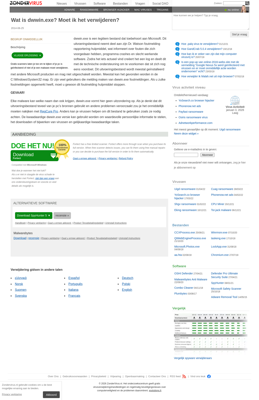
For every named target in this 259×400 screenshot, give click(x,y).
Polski (126, 284)
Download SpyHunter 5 (32, 215)
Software (100, 3)
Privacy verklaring (12, 394)
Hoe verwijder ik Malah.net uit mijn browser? (207, 76)
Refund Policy (126, 158)
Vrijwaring (115, 376)
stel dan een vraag (45, 178)
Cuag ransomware (222, 189)
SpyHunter (217, 282)
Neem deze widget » (186, 133)
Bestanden (120, 3)
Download (20, 238)
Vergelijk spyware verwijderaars (193, 358)
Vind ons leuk (200, 376)
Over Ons (53, 376)
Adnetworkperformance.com (195, 122)
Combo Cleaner (183, 287)
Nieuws (62, 3)
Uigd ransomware (230, 129)
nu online (233, 9)
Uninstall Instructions (116, 223)
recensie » (62, 215)
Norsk (19, 284)
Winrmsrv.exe (219, 232)
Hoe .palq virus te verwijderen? (199, 43)
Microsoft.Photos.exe (187, 246)
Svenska (21, 295)
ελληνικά (21, 278)
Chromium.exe (220, 254)
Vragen (140, 3)
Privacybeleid (98, 376)
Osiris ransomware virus (193, 117)
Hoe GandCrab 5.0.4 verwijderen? (201, 48)
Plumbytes (180, 293)
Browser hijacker (116, 9)
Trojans (162, 9)
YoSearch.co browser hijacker (196, 100)
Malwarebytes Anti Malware (190, 279)
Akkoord (51, 394)
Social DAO (160, 3)
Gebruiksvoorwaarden (75, 376)
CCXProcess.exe (184, 232)
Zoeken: (218, 3)
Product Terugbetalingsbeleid (88, 223)
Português (75, 284)
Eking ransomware (185, 210)
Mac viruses (143, 9)
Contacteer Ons (157, 376)
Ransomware (89, 9)
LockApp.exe (219, 246)
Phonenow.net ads (190, 106)
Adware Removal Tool (224, 297)
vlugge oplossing (26, 55)
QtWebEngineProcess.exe (190, 238)
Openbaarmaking (134, 376)
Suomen (20, 289)
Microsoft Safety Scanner (226, 288)
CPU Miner (217, 204)
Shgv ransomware (185, 204)
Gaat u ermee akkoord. (85, 158)
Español (74, 278)
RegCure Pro (49, 111)
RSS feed (178, 376)
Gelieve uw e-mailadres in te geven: (195, 149)
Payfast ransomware (191, 111)
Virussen (80, 3)
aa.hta (178, 254)
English (127, 289)
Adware (69, 9)
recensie (33, 238)
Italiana (73, 289)
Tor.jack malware (221, 210)
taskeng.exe (218, 238)
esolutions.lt (155, 390)
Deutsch (127, 278)
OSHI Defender (183, 273)
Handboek (20, 223)
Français (74, 295)
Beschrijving (18, 47)
